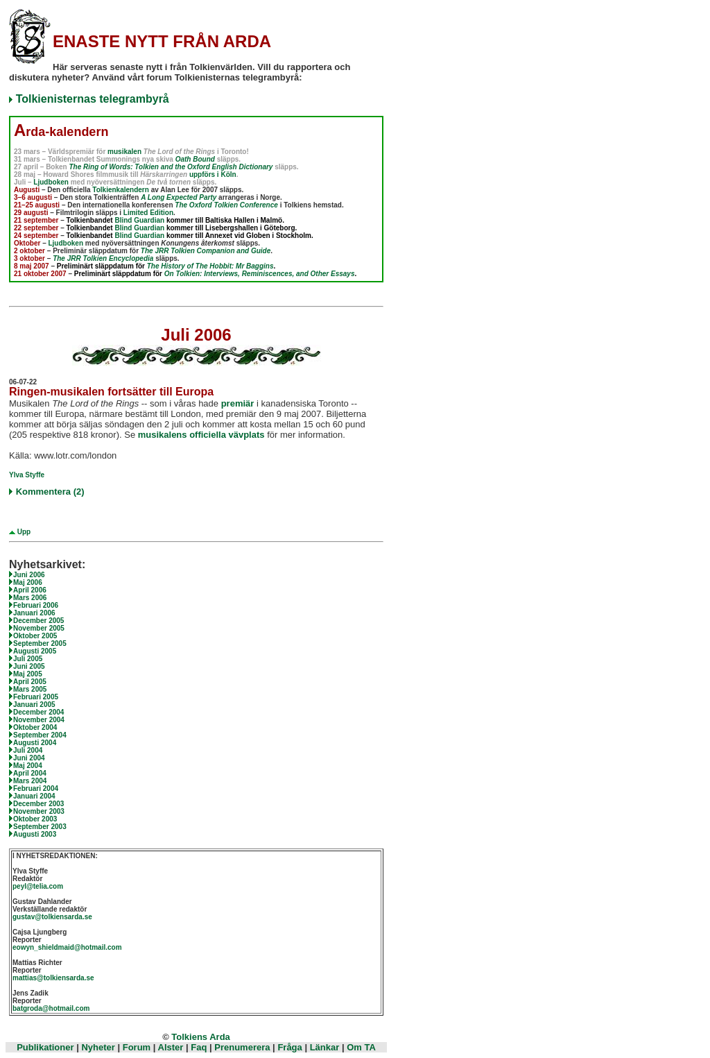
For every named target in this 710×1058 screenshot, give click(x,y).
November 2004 (38, 720)
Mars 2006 (29, 597)
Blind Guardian (139, 220)
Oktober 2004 (35, 727)
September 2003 (40, 826)
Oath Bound (195, 159)
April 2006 (29, 590)
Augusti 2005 (34, 651)
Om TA (361, 1047)
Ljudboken (51, 182)
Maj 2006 (27, 582)
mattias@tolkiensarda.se (53, 978)
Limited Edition (148, 212)
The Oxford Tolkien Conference (226, 205)
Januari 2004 (34, 796)
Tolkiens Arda (200, 1037)
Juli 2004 (27, 750)
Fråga (289, 1047)
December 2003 (38, 804)
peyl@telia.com (37, 886)
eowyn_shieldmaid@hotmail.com (67, 947)
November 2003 (38, 811)
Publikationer (45, 1047)
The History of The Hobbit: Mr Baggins (210, 266)
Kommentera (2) (50, 491)
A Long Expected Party (178, 197)
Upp (23, 532)
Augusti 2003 (34, 834)
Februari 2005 (35, 697)
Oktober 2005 (35, 636)
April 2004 (29, 773)
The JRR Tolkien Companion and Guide (205, 251)
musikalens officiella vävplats (201, 434)
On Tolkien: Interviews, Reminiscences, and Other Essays (259, 274)
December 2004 (38, 712)
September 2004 (40, 735)
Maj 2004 (27, 765)
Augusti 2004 (34, 742)
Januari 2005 (34, 704)
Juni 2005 (29, 666)
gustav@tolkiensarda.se (52, 917)
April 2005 (29, 681)
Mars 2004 (29, 781)
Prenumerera (242, 1047)
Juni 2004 (29, 758)
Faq (199, 1047)
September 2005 (40, 643)
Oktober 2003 (35, 819)
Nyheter (97, 1047)
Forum (136, 1047)
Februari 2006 (35, 605)
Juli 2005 (27, 659)
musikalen (124, 151)
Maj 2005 (27, 674)
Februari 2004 (35, 788)
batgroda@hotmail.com (50, 1008)
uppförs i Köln (212, 174)
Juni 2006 (29, 575)
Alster (171, 1047)
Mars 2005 (29, 689)
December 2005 (38, 620)
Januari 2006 (34, 613)
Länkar (325, 1047)
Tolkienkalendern (120, 190)
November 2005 (38, 628)
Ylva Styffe (26, 475)
